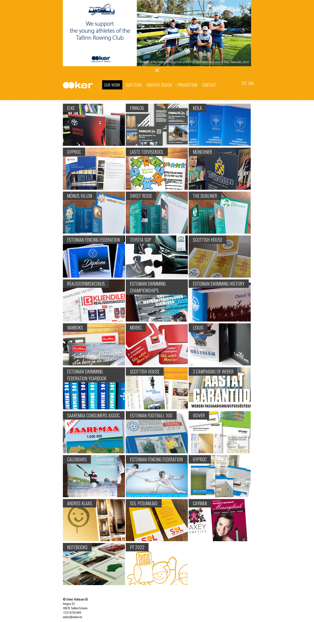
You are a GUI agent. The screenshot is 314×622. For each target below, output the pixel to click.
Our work (112, 85)
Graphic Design (159, 85)
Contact (209, 85)
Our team (134, 85)
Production (187, 85)
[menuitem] (244, 83)
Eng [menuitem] (251, 83)
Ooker (81, 85)
